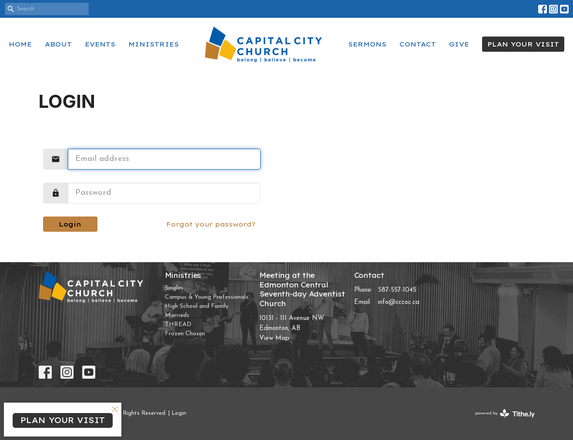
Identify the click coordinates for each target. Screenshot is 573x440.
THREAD (178, 324)
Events (100, 44)
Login (70, 224)
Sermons (367, 44)
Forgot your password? (210, 224)
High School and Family (196, 306)
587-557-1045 (397, 290)
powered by (505, 413)
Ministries (153, 44)
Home (20, 44)
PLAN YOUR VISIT (523, 44)
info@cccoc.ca (398, 302)
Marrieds (177, 315)
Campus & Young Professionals (206, 297)
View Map (274, 338)
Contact (417, 44)
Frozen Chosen (185, 333)
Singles (174, 288)
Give (459, 44)
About (58, 44)
